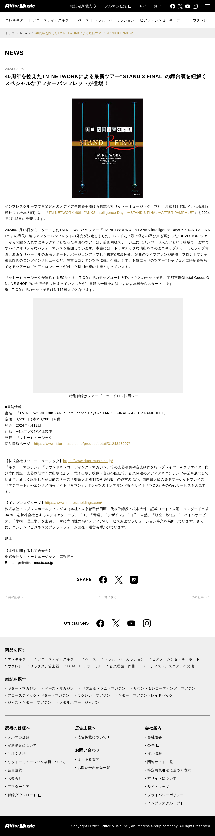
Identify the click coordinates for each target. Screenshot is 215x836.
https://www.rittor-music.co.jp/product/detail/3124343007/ (82, 444)
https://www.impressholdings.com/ (73, 503)
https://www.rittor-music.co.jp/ (88, 461)
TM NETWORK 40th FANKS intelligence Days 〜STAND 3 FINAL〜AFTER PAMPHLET (121, 213)
